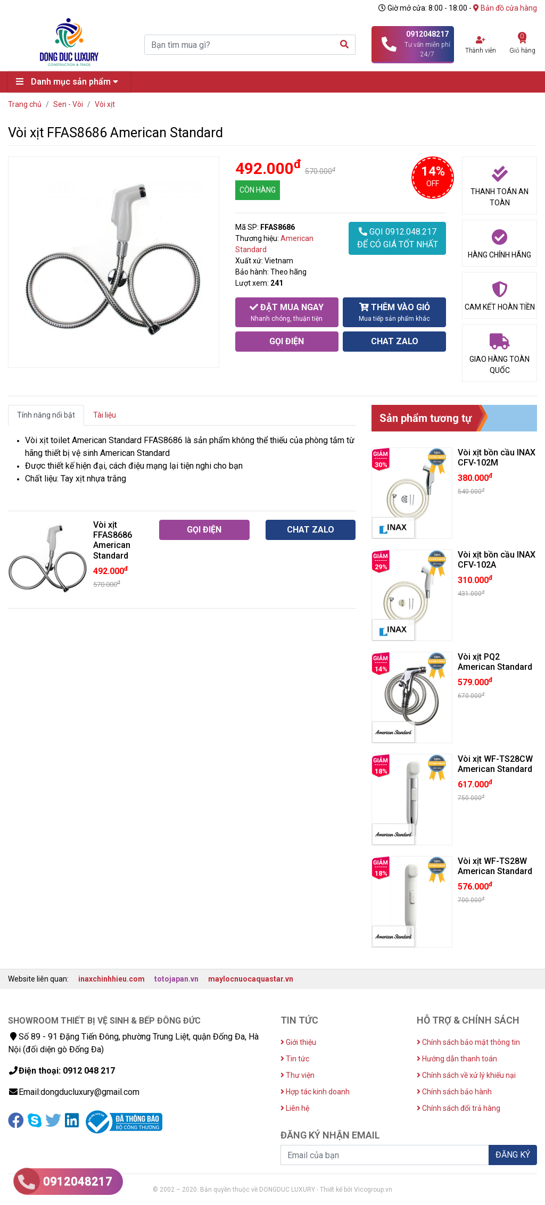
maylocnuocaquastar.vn (250, 979)
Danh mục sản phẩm (69, 82)
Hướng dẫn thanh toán (457, 1058)
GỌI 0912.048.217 (397, 239)
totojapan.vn (176, 979)
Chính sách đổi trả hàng (458, 1108)
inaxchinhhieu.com (111, 979)
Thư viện (297, 1075)
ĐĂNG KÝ (513, 1155)
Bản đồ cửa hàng (505, 8)
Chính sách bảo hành (454, 1091)
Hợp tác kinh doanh (315, 1091)
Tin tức (294, 1058)
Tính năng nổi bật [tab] (46, 415)
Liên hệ (294, 1108)
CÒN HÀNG (258, 190)
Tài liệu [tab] (104, 415)
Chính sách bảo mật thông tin (468, 1042)
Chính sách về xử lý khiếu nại (466, 1075)
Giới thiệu (298, 1042)
